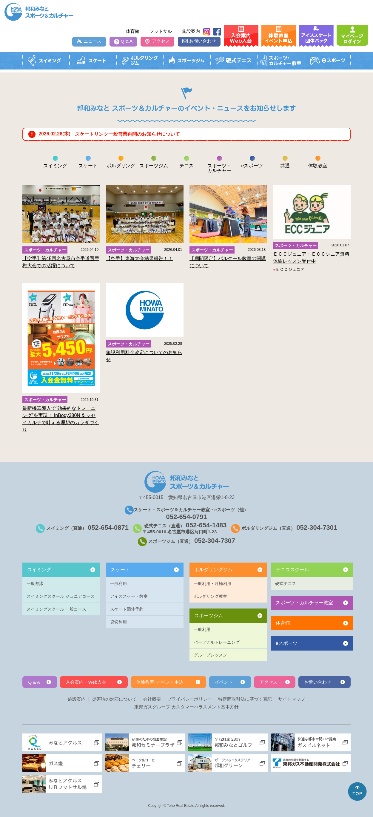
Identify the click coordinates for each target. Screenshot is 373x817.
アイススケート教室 (129, 596)
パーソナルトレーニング (217, 642)
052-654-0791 (186, 517)
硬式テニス (285, 583)
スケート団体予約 (127, 609)
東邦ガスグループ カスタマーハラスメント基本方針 (186, 707)
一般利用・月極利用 (212, 583)
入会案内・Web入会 (86, 682)
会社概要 (152, 699)
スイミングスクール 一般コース (56, 609)
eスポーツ (287, 643)
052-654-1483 (206, 525)
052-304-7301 (316, 527)
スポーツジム (208, 615)
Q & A (126, 41)
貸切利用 (118, 622)
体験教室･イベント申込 (160, 682)
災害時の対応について (114, 699)
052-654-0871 (108, 527)
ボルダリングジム (213, 569)
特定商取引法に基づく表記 (245, 699)
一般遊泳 (35, 583)
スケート (120, 569)
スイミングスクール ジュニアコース (61, 596)
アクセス (161, 41)
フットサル (160, 31)
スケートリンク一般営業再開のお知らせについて (127, 134)
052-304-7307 (214, 540)
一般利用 (118, 583)
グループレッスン (210, 655)
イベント (224, 682)
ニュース (92, 41)
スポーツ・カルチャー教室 (304, 602)
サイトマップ (291, 699)
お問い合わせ (202, 41)
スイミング (39, 569)
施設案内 (191, 31)
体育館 (132, 31)
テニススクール (292, 569)
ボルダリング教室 (210, 596)
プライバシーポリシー (189, 699)
